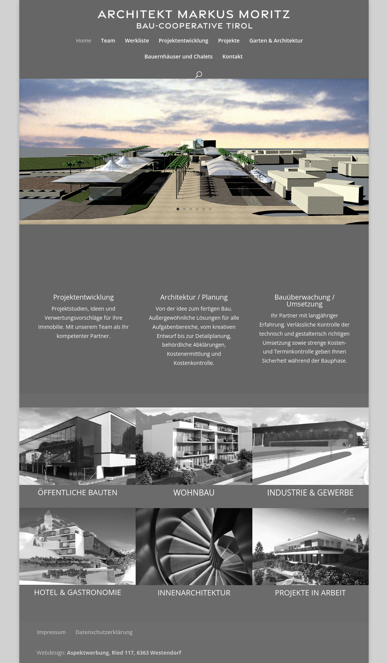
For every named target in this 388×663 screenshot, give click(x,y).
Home (83, 41)
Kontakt (232, 57)
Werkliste (137, 41)
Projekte (229, 41)
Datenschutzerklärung (103, 632)
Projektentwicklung (183, 41)
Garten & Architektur (276, 41)
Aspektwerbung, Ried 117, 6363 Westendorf (124, 652)
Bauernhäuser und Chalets (178, 57)
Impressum (51, 632)
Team (108, 41)
